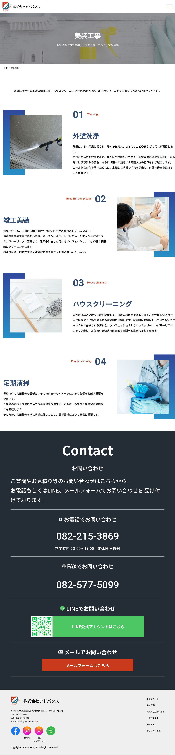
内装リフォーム (39, 734)
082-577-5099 (87, 585)
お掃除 (27, 732)
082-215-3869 (87, 536)
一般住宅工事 (153, 718)
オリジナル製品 (154, 730)
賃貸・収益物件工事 (155, 711)
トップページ (153, 698)
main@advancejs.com (28, 721)
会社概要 (151, 705)
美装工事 (151, 724)
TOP (6, 67)
